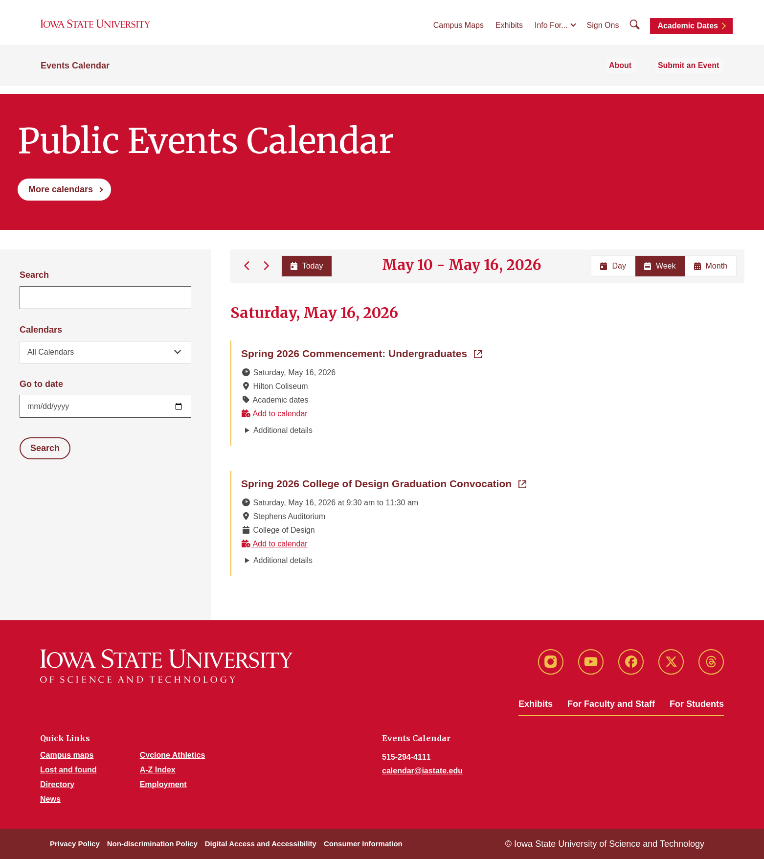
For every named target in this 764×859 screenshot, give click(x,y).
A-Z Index (158, 770)
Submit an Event (692, 74)
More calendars (60, 189)
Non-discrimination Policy (152, 843)
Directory (57, 784)
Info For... (551, 30)
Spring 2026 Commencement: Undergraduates (361, 352)
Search (34, 275)
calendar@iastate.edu (422, 771)
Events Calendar (75, 74)
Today (306, 266)
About (631, 74)
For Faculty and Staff (611, 704)
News (50, 799)
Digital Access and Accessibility (260, 843)
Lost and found (68, 770)
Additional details (283, 430)
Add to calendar (274, 413)
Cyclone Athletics (172, 755)
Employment (163, 784)
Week (660, 266)
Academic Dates (687, 30)
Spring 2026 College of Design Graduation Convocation (383, 482)
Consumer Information (363, 843)
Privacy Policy (75, 843)
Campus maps (66, 755)
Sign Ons (603, 30)
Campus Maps (458, 30)
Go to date (41, 384)
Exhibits (509, 30)
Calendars (41, 330)
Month (710, 266)
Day (613, 266)
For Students (697, 704)
